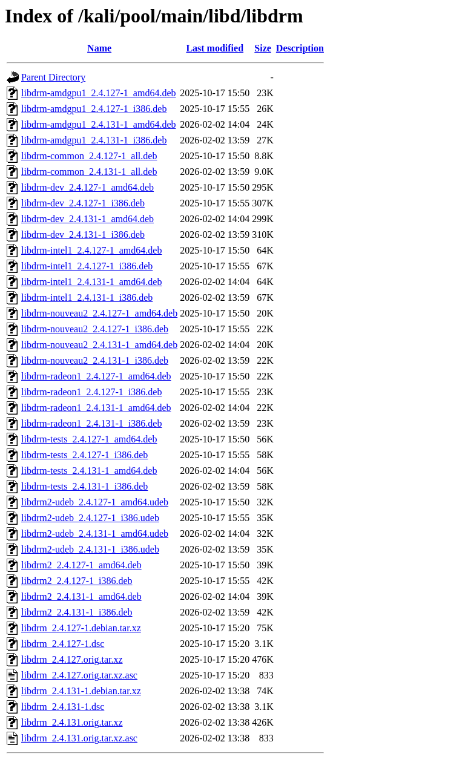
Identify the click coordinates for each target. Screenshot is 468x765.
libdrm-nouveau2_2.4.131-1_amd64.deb (99, 345)
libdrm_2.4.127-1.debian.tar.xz (81, 628)
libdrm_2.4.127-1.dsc (62, 644)
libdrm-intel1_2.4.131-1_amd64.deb (91, 282)
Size (262, 48)
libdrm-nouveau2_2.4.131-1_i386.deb (94, 360)
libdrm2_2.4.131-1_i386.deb (77, 612)
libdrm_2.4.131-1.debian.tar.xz (81, 691)
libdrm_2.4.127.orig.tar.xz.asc (79, 675)
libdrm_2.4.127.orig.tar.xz (72, 659)
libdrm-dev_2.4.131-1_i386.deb (83, 234)
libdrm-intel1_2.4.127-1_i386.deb (87, 266)
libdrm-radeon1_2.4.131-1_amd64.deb (96, 407)
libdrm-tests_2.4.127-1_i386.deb (84, 455)
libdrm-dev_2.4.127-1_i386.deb (83, 203)
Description (300, 48)
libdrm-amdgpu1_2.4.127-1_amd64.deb (98, 93)
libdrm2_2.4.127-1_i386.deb (77, 581)
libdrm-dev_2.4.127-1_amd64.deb (87, 187)
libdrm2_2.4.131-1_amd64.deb (81, 596)
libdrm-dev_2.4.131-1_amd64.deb (87, 219)
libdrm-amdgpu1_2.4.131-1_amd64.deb (98, 124)
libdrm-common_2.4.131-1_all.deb (89, 171)
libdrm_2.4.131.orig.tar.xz (72, 722)
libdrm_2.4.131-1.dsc (62, 706)
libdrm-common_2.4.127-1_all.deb (89, 156)
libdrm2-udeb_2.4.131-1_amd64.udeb (94, 533)
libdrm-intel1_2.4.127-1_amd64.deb (91, 250)
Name (99, 48)
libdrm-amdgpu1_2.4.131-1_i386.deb (93, 140)
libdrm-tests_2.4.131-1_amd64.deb (89, 470)
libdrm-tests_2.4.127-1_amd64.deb (89, 439)
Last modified (214, 48)
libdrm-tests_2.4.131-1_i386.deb (84, 486)
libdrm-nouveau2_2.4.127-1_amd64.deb (99, 313)
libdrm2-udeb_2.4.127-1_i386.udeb (90, 518)
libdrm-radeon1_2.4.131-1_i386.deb (91, 423)
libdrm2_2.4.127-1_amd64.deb (81, 565)
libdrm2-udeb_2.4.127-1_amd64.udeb (94, 502)
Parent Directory (53, 77)
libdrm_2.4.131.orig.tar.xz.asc (79, 738)
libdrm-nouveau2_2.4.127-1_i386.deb (94, 329)
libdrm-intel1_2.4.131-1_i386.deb (87, 297)
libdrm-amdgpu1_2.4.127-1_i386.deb (93, 108)
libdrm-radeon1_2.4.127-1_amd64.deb (96, 376)
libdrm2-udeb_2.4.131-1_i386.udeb (90, 549)
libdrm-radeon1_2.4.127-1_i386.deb (91, 392)
